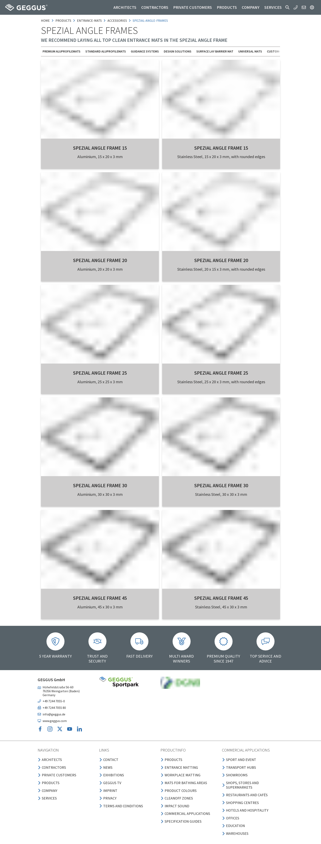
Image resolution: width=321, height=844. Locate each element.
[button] (287, 7)
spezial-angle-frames (150, 20)
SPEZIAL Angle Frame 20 (100, 260)
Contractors (154, 7)
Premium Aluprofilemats (61, 51)
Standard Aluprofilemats (105, 51)
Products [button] (227, 7)
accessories (117, 20)
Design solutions (177, 51)
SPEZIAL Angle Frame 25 (100, 373)
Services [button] (273, 7)
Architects (124, 7)
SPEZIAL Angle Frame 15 (100, 148)
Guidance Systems (145, 51)
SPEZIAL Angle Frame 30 (100, 485)
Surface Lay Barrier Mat (214, 51)
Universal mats (250, 51)
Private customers (192, 7)
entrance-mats (89, 20)
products (63, 20)
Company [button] (250, 7)
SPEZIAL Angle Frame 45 (100, 598)
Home (45, 20)
